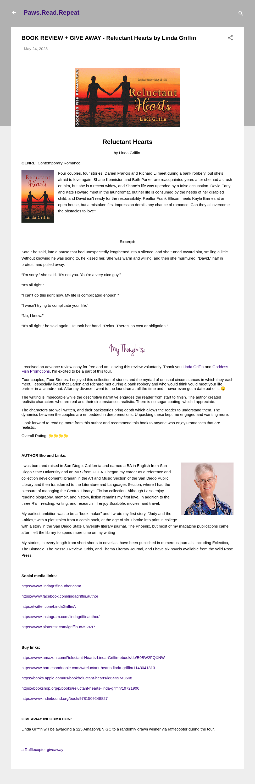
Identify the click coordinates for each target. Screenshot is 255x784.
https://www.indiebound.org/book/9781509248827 (64, 698)
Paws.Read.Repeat (51, 12)
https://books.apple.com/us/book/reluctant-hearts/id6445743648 (76, 678)
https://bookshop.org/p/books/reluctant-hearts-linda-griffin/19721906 (80, 688)
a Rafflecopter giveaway (42, 749)
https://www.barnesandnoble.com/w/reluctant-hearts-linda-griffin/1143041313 (88, 667)
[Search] (241, 14)
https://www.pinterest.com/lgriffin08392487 (58, 627)
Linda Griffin (193, 366)
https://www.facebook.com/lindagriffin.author (59, 596)
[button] (230, 39)
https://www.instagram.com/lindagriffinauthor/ (60, 616)
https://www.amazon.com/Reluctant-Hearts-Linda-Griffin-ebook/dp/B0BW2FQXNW (93, 657)
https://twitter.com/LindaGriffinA (48, 606)
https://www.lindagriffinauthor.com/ (51, 586)
